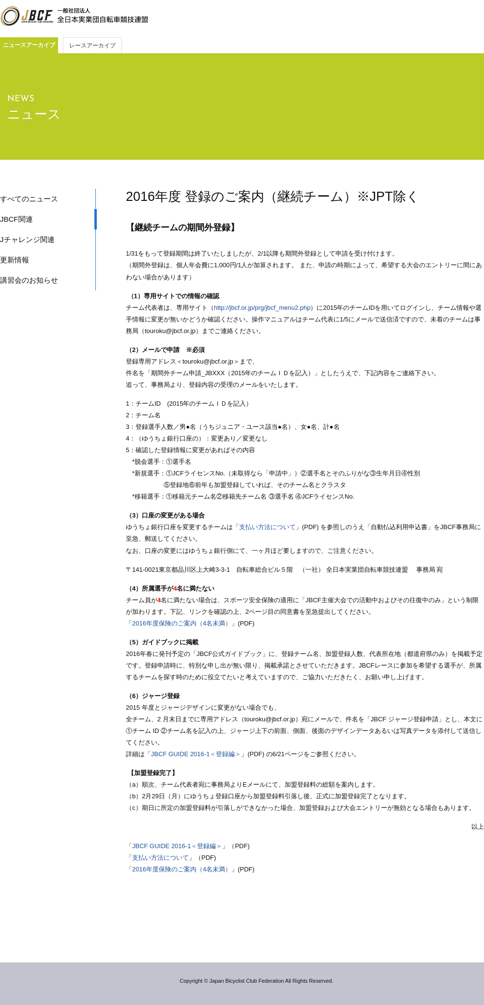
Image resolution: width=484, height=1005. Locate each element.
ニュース (34, 114)
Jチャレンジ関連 (27, 239)
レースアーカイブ (92, 45)
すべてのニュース (29, 199)
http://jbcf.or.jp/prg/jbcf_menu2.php (262, 307)
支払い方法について (267, 527)
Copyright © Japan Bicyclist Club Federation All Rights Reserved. (256, 981)
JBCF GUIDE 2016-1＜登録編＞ (196, 754)
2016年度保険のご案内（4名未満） (181, 623)
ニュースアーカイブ (29, 45)
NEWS (20, 99)
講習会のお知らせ (29, 280)
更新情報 (14, 260)
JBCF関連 (16, 219)
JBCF (74, 16)
